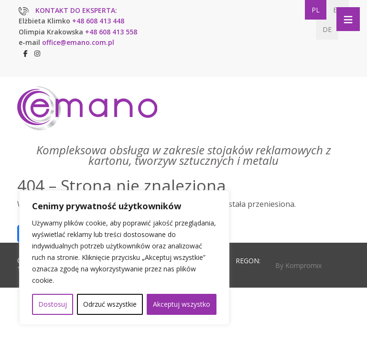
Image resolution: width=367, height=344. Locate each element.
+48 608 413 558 (111, 31)
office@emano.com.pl (78, 42)
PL (316, 9)
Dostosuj (52, 304)
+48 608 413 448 (98, 20)
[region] (124, 257)
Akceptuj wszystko (181, 304)
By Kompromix (298, 265)
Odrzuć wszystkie (110, 304)
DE (327, 29)
